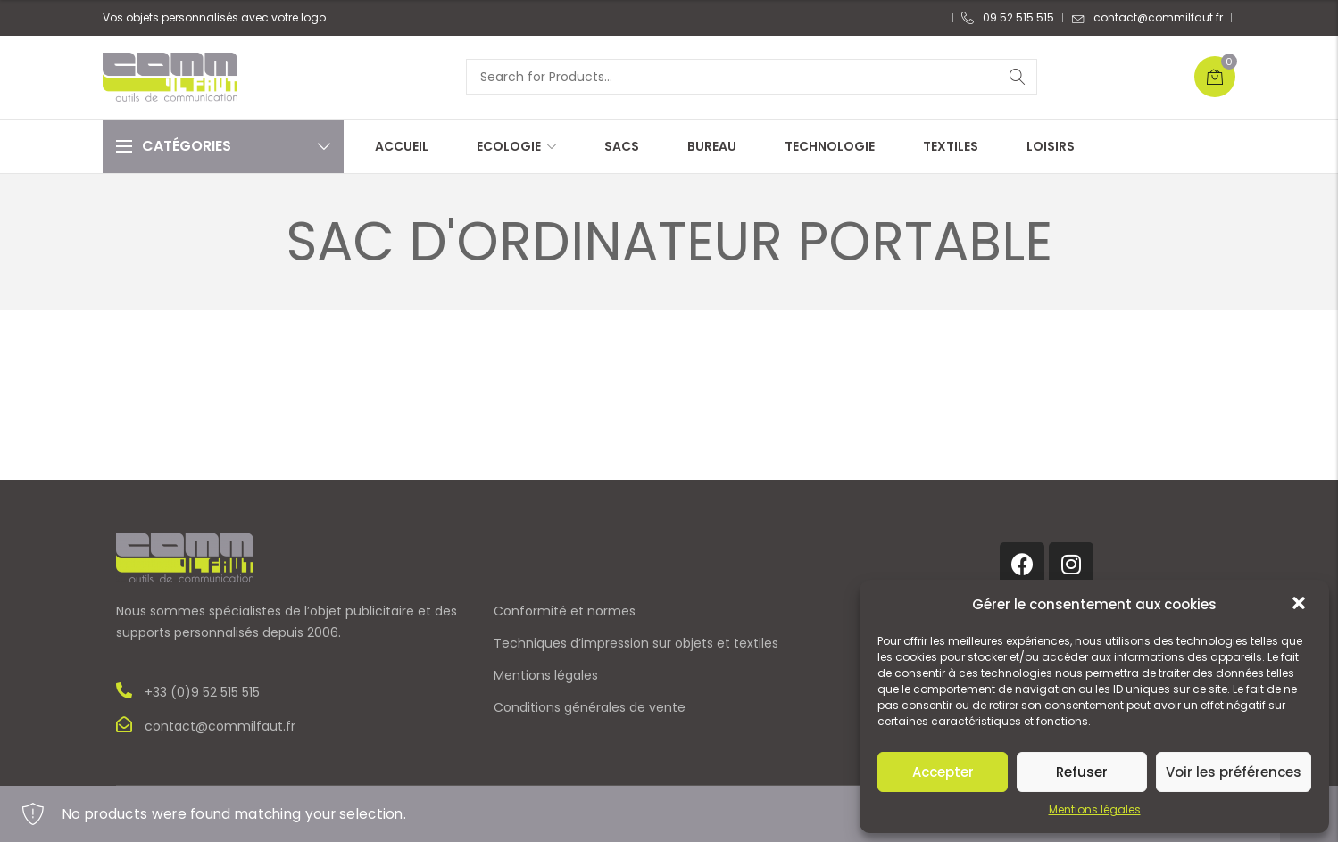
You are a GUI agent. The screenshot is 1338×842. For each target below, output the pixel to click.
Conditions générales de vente (590, 707)
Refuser (1082, 772)
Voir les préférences (1233, 772)
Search (1017, 77)
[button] (1300, 604)
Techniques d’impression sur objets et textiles (636, 643)
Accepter (943, 772)
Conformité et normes (565, 611)
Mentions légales (1095, 809)
